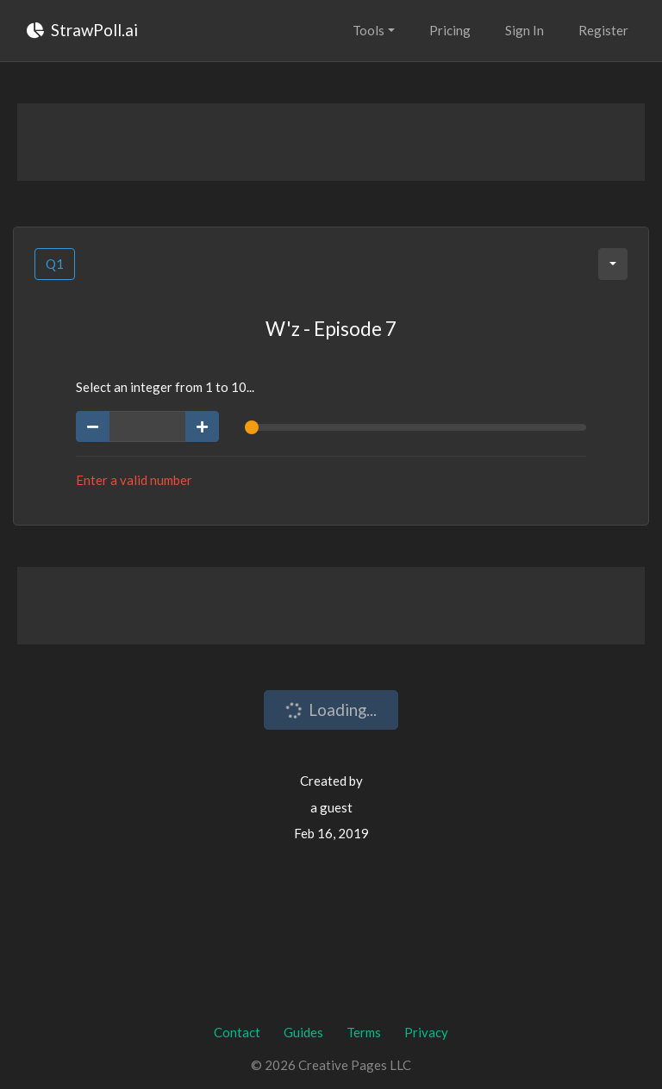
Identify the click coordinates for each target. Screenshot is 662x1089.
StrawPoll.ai (82, 30)
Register (603, 30)
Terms (364, 1032)
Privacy (426, 1032)
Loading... (330, 710)
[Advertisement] (331, 142)
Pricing (450, 30)
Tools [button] (368, 30)
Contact (237, 1032)
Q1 (55, 263)
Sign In (524, 30)
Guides (303, 1032)
